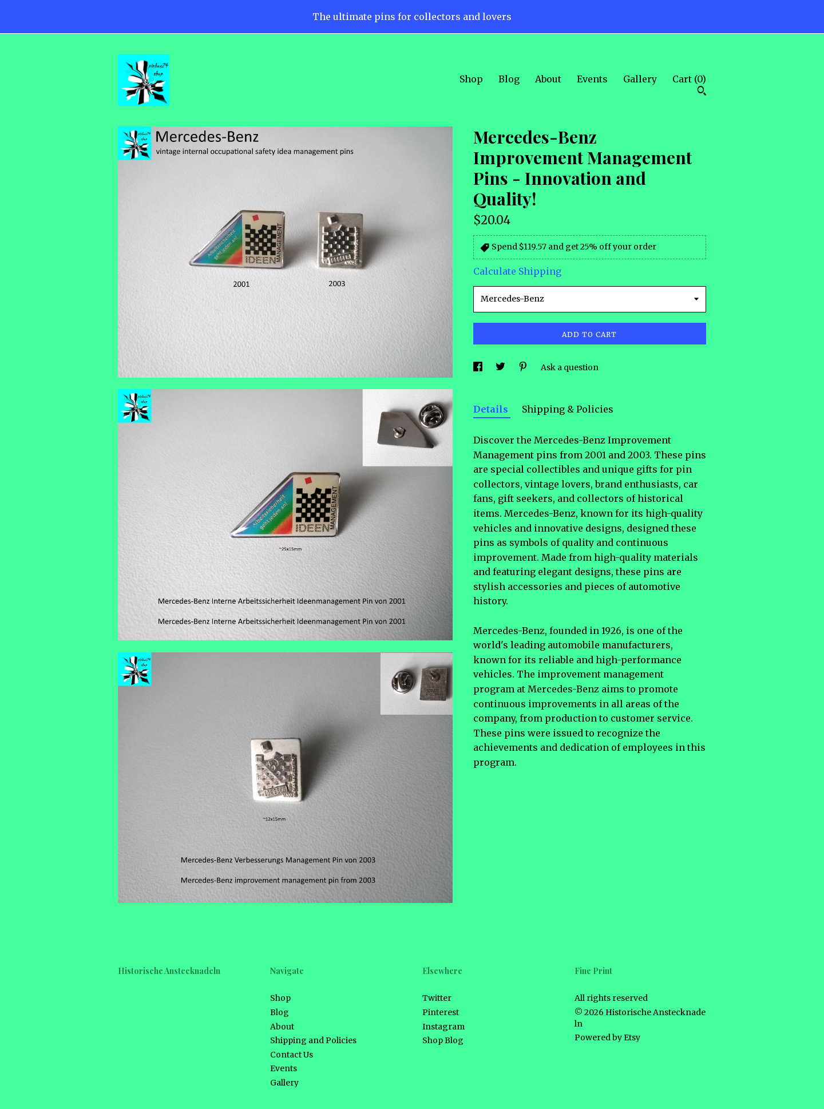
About (548, 79)
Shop (471, 79)
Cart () (689, 79)
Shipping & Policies (567, 409)
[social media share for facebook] (478, 367)
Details (491, 409)
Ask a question (570, 367)
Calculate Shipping (517, 271)
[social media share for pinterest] (523, 367)
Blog (509, 79)
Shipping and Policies (313, 1040)
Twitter (436, 998)
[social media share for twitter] (501, 367)
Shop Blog (443, 1040)
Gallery (640, 79)
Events (592, 79)
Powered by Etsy (607, 1037)
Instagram (443, 1026)
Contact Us (291, 1054)
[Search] (702, 92)
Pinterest (440, 1012)
